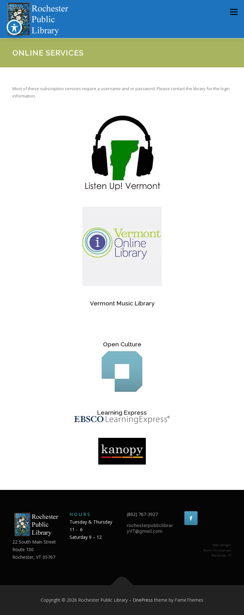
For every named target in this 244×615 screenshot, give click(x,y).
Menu (233, 12)
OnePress (143, 600)
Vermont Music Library (122, 303)
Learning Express (122, 412)
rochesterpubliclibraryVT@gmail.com (150, 528)
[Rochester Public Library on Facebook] (191, 518)
